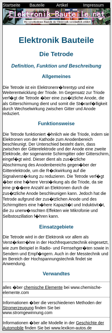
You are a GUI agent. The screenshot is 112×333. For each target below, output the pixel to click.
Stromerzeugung (18, 307)
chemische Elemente (43, 287)
